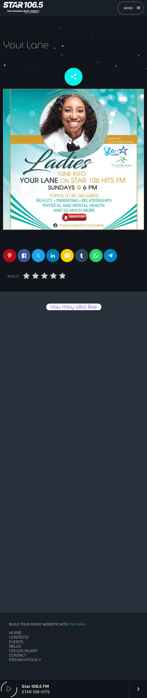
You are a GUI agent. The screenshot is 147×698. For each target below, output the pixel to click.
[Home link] (23, 8)
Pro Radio (77, 624)
